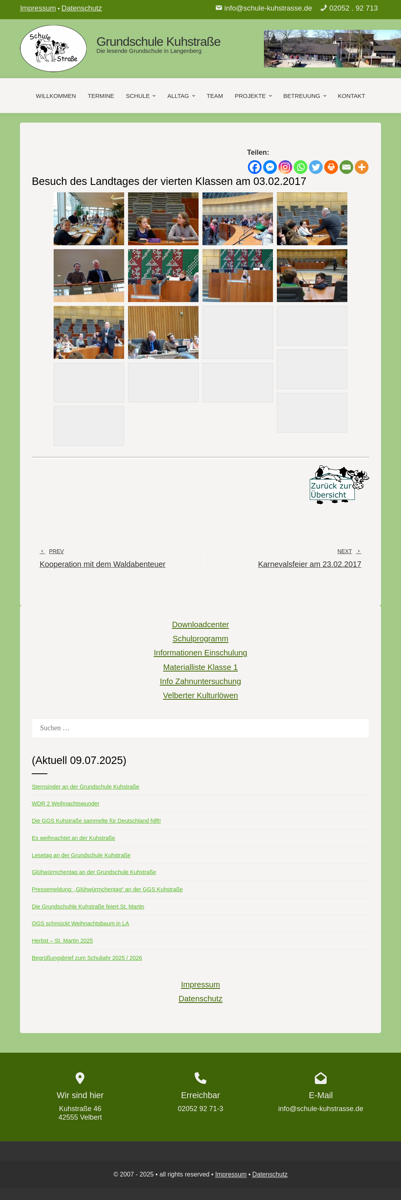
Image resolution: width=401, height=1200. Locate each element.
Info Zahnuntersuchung (200, 681)
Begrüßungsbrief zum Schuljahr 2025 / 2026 (87, 958)
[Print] (331, 167)
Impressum (38, 8)
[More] (361, 167)
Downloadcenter (200, 624)
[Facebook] (255, 167)
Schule (141, 95)
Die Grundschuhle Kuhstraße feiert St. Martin (88, 906)
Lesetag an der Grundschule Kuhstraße (81, 855)
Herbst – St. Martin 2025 (62, 941)
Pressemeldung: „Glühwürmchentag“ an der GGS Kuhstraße (107, 889)
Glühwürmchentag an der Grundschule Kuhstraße (94, 872)
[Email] (346, 167)
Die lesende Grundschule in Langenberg (149, 51)
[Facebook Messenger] (270, 167)
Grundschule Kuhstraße (158, 41)
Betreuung (306, 95)
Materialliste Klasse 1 (200, 667)
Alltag (181, 95)
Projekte (254, 95)
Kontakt (351, 95)
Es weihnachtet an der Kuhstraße (73, 838)
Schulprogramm (200, 638)
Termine (101, 95)
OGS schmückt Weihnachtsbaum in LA (80, 923)
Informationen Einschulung (200, 652)
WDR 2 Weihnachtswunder (65, 803)
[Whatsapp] (300, 167)
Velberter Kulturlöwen (200, 695)
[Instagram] (285, 167)
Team (215, 95)
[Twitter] (316, 167)
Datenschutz (81, 8)
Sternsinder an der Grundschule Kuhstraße (85, 787)
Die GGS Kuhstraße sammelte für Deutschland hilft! (96, 821)
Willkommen (56, 95)
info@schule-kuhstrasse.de (268, 8)
